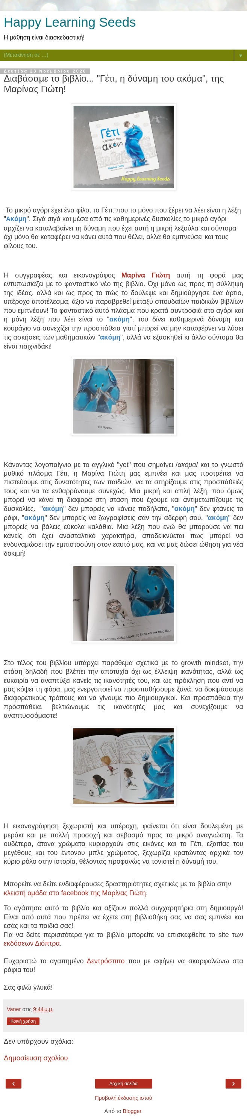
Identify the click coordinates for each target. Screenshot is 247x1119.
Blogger (132, 1111)
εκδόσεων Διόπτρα (32, 943)
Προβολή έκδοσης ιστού (123, 1098)
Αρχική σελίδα (123, 1083)
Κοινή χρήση (23, 1021)
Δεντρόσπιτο (106, 961)
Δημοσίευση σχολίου (36, 1058)
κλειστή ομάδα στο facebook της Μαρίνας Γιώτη (75, 893)
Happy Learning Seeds (70, 22)
